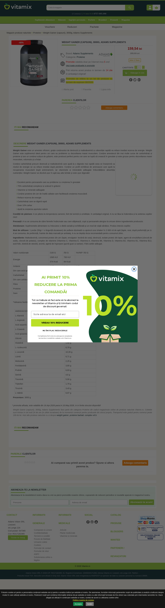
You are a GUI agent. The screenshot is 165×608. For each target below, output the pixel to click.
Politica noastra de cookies (83, 600)
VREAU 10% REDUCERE (55, 322)
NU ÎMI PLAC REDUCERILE (55, 330)
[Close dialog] (134, 269)
